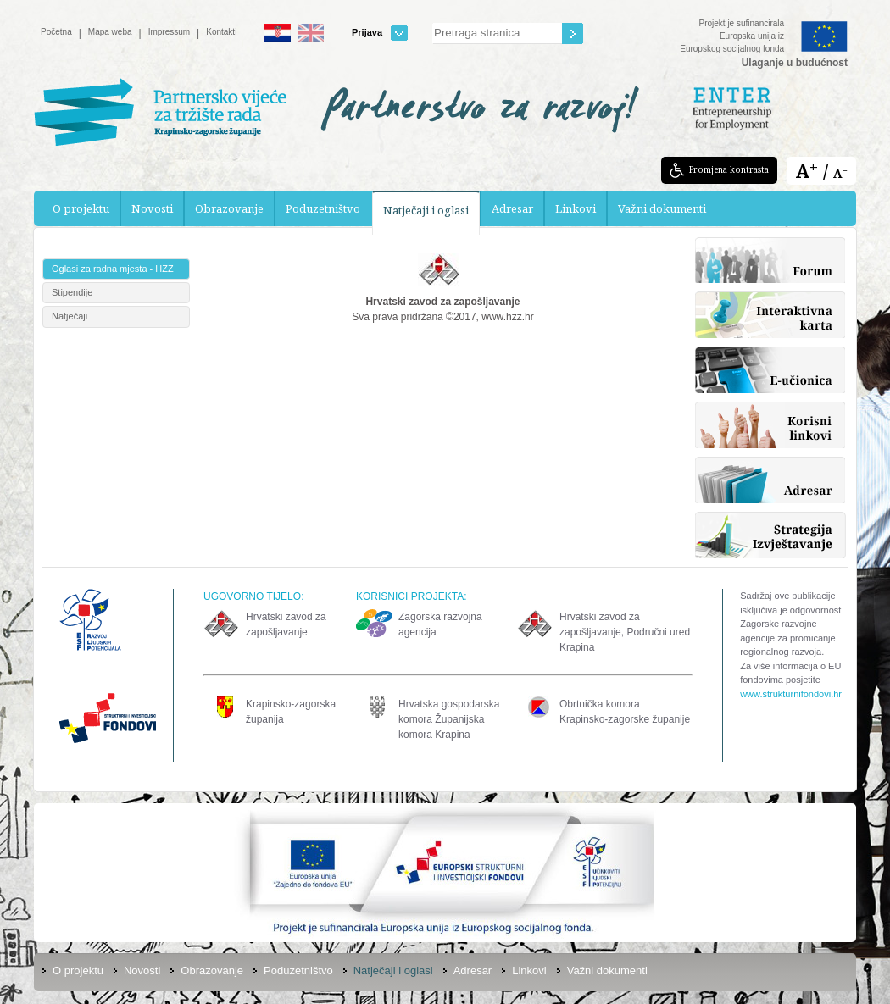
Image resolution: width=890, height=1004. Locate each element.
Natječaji (69, 316)
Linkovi (575, 208)
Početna (56, 31)
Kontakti (221, 31)
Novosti (152, 208)
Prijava (380, 32)
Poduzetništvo (323, 208)
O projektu (81, 208)
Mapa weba (110, 31)
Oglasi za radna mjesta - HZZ (113, 268)
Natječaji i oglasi (426, 210)
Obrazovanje (229, 208)
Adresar (512, 208)
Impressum (169, 31)
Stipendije (72, 292)
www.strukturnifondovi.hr (791, 694)
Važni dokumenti (662, 208)
